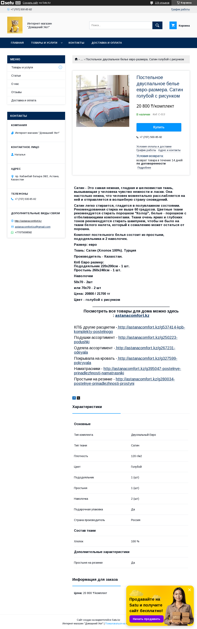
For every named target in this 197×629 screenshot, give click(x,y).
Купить (159, 127)
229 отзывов (162, 2)
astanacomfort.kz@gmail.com (32, 226)
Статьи (16, 75)
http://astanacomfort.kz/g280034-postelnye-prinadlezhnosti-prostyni (124, 381)
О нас (15, 83)
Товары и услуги (44, 42)
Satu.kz (116, 620)
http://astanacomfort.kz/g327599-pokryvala (125, 360)
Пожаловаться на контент (119, 623)
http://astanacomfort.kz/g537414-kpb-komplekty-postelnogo (129, 329)
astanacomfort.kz (132, 315)
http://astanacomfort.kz (28, 220)
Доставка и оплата (106, 42)
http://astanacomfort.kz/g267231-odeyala (124, 350)
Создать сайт (30, 2)
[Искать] (157, 25)
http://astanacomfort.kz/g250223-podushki (126, 339)
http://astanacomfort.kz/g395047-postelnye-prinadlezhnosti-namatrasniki (127, 370)
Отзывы (16, 92)
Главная (17, 42)
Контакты (76, 42)
